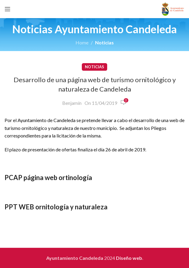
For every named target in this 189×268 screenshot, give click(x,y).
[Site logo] (172, 8)
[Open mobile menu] (8, 9)
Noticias (104, 42)
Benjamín (72, 103)
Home (81, 42)
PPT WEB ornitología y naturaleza (56, 207)
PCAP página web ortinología (48, 177)
